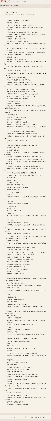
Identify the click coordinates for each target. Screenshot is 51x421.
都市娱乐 (7, 5)
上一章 (13, 417)
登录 (46, 1)
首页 (13, 1)
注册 (49, 1)
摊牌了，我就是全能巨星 (15, 5)
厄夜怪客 (18, 14)
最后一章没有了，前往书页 (38, 417)
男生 (4, 5)
